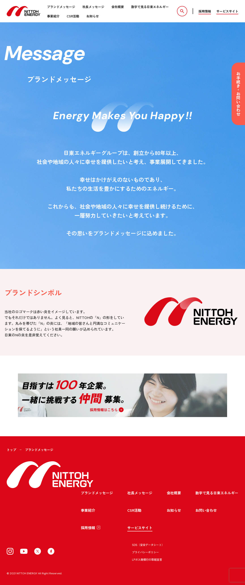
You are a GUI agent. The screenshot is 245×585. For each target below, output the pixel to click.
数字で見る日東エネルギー (150, 6)
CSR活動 (73, 16)
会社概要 (117, 6)
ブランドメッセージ (61, 6)
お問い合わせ (206, 510)
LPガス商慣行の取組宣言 (147, 559)
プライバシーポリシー (145, 552)
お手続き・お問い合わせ (238, 94)
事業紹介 (53, 16)
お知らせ (92, 16)
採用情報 (204, 11)
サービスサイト (227, 11)
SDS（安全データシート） (148, 545)
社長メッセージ (93, 6)
